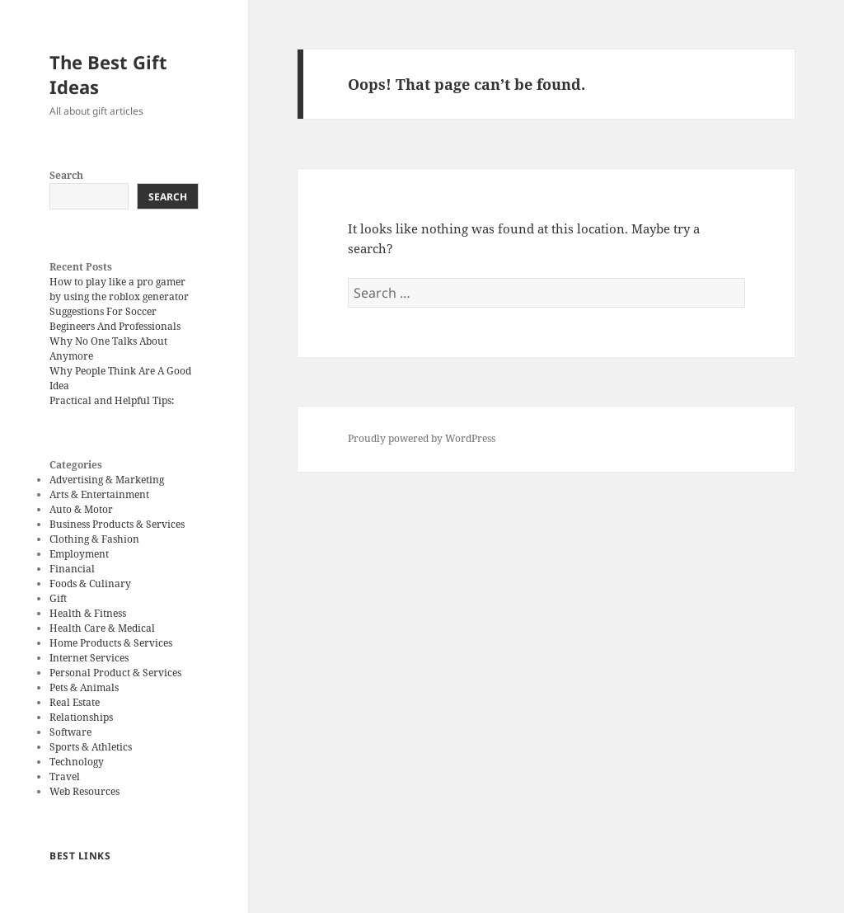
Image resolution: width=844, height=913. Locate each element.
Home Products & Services (110, 643)
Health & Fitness (87, 613)
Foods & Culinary (90, 584)
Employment (79, 554)
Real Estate (74, 702)
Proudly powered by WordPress (421, 438)
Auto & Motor (81, 509)
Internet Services (89, 658)
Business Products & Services (117, 524)
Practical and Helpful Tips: (111, 400)
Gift (58, 598)
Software (70, 732)
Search (66, 175)
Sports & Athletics (90, 747)
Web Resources (84, 791)
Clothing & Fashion (94, 539)
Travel (64, 776)
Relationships (81, 717)
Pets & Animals (84, 687)
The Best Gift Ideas (108, 74)
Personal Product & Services (115, 673)
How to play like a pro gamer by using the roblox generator (119, 289)
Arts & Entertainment (99, 494)
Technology (76, 762)
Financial (72, 569)
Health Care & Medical (102, 628)
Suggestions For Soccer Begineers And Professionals (115, 318)
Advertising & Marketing (106, 480)
